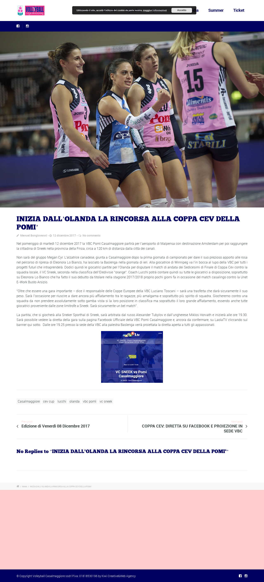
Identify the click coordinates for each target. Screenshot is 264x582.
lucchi (62, 401)
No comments (91, 235)
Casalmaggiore (29, 401)
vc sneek (106, 401)
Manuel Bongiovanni (33, 235)
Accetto (181, 10)
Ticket (238, 10)
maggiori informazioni (155, 10)
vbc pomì (89, 401)
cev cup (48, 401)
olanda (75, 401)
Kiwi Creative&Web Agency (119, 576)
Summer (216, 10)
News (24, 486)
